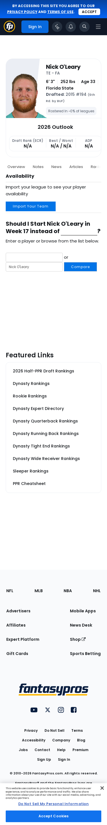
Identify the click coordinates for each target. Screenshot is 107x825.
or (51, 262)
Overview (16, 166)
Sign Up (44, 759)
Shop (78, 639)
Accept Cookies (54, 816)
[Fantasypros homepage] (9, 31)
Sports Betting (85, 653)
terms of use (60, 11)
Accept (89, 11)
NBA (68, 591)
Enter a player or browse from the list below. (52, 241)
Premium (80, 749)
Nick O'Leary (63, 66)
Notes (38, 166)
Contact (42, 749)
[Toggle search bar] (84, 27)
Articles (76, 166)
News (56, 166)
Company (61, 740)
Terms (77, 730)
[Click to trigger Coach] (57, 27)
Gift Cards (17, 653)
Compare (80, 266)
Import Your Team (31, 206)
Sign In (64, 759)
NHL (97, 591)
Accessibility (33, 740)
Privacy (31, 730)
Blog (81, 740)
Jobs (23, 749)
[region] (53, 804)
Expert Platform (22, 639)
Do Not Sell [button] (54, 730)
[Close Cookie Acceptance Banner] (102, 788)
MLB (39, 591)
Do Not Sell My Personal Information (53, 803)
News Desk (81, 625)
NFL (9, 591)
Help (61, 749)
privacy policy (22, 11)
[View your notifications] (71, 27)
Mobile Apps (83, 611)
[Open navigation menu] (98, 27)
